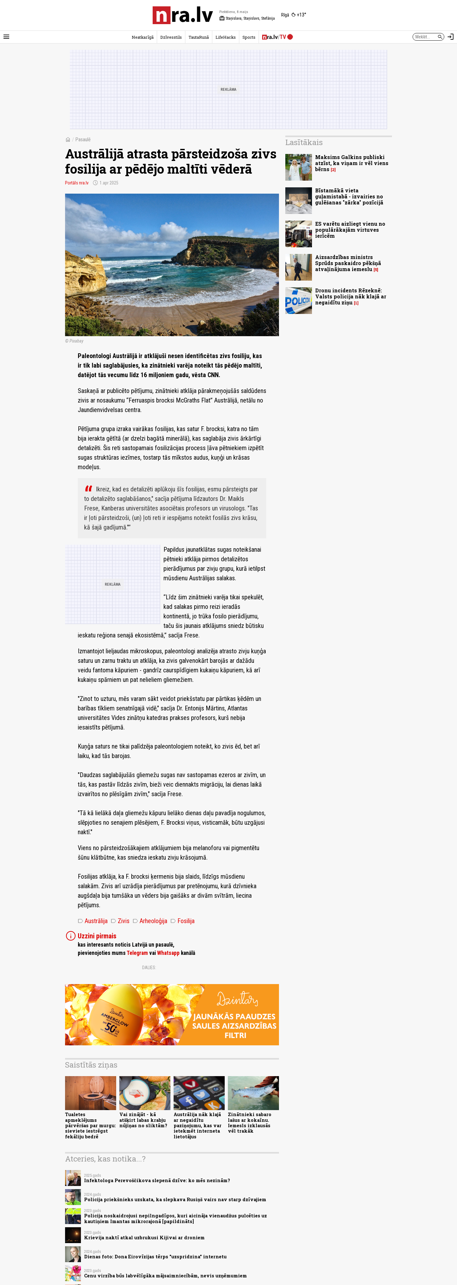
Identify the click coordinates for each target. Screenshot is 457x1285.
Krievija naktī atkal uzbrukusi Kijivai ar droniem (144, 1238)
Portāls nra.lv (77, 182)
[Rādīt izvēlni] (6, 36)
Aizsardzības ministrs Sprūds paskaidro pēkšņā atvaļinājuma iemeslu (348, 263)
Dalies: (149, 967)
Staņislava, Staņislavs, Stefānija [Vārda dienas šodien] (247, 18)
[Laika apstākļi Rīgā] (293, 15)
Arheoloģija (150, 921)
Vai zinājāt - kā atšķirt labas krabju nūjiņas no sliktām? (143, 1120)
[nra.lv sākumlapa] (183, 15)
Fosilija (182, 921)
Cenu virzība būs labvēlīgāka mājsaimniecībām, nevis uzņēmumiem (165, 1276)
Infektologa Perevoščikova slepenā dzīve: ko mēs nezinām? (157, 1180)
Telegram (137, 953)
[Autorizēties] (450, 36)
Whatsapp (168, 953)
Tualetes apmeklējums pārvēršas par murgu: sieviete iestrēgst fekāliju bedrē (90, 1125)
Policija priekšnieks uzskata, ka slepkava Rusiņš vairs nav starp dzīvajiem (175, 1199)
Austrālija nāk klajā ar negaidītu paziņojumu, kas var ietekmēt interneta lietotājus (198, 1125)
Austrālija (93, 921)
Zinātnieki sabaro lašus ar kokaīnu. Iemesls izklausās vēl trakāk (249, 1122)
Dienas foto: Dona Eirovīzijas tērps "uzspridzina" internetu (155, 1257)
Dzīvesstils (171, 37)
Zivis (120, 921)
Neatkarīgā (143, 37)
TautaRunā (199, 37)
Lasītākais (304, 142)
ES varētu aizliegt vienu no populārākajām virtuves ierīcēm (350, 229)
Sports (248, 37)
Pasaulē (83, 139)
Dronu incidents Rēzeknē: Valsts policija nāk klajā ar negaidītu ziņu (350, 296)
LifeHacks (225, 37)
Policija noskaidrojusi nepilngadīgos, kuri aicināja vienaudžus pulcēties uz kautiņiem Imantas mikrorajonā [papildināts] (175, 1218)
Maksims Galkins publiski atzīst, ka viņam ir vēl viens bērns (351, 163)
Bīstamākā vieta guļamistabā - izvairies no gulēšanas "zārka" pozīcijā (349, 196)
